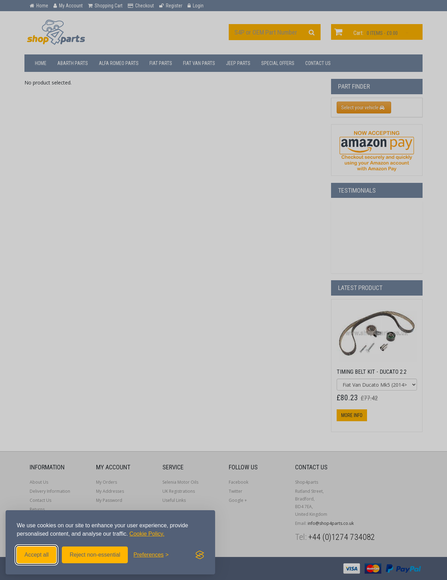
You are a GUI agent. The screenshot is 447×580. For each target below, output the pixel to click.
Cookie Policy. (147, 534)
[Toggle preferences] (151, 555)
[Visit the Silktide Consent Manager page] (200, 555)
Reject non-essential (94, 555)
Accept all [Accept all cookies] (36, 555)
